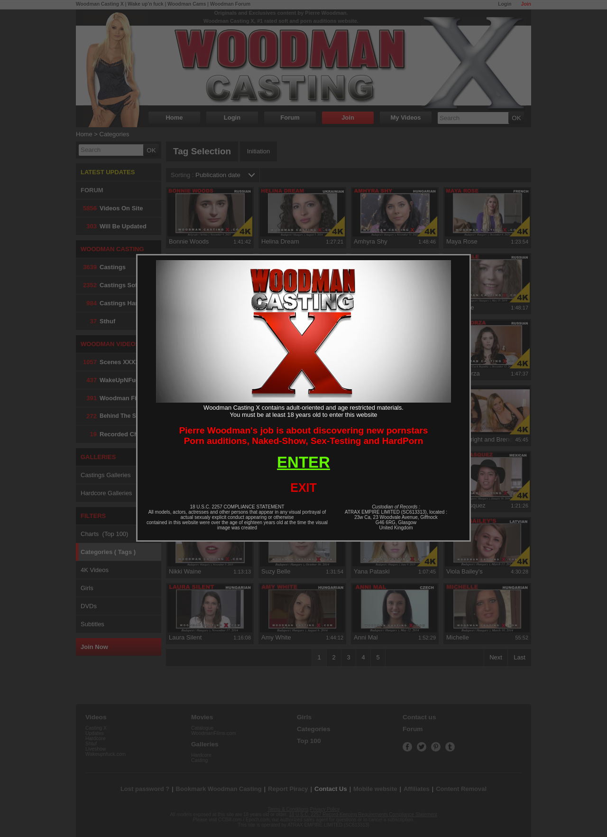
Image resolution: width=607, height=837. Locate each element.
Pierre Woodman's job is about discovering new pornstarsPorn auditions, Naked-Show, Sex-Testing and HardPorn (303, 435)
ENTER (303, 462)
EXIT (303, 487)
